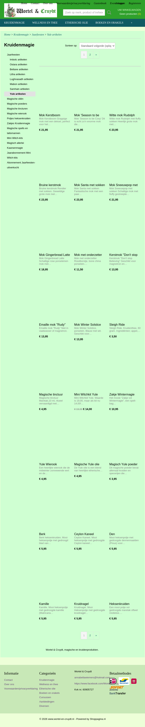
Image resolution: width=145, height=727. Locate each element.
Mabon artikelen (18, 84)
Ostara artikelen (18, 64)
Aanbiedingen (46, 701)
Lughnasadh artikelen (21, 79)
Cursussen (45, 697)
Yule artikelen (54, 34)
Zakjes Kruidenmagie (18, 123)
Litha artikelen (17, 74)
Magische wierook (17, 113)
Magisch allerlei (15, 143)
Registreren (135, 3)
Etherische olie (76, 22)
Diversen (44, 706)
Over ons (48, 3)
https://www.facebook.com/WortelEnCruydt (97, 683)
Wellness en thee (45, 22)
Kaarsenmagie (15, 147)
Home (24, 3)
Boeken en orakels (109, 22)
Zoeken (108, 12)
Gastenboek (100, 3)
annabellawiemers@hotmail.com (92, 677)
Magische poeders (17, 103)
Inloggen (120, 3)
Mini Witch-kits (15, 138)
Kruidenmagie (14, 22)
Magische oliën (15, 98)
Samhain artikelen (19, 89)
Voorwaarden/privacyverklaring (73, 3)
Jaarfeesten (38, 34)
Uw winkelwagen (129, 9)
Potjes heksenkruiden (18, 118)
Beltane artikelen (19, 69)
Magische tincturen (17, 108)
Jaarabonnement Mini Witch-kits (19, 155)
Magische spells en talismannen (17, 131)
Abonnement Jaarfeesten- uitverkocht (21, 165)
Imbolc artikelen (18, 59)
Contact (35, 3)
